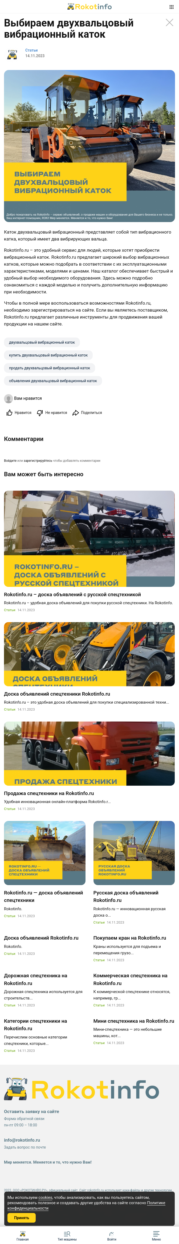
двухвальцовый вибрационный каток (42, 342)
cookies (45, 1197)
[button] (156, 1235)
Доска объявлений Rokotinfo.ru (41, 939)
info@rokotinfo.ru (22, 1141)
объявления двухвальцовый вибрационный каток (53, 381)
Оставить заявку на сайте (31, 1112)
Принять (21, 1218)
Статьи (9, 611)
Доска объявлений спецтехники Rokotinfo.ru (57, 695)
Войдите (10, 461)
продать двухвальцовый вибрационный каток (49, 368)
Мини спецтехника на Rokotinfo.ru (133, 1022)
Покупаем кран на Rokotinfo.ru (129, 939)
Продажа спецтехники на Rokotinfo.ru (49, 794)
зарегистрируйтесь (38, 461)
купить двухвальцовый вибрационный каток (48, 355)
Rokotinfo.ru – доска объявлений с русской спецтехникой (72, 595)
